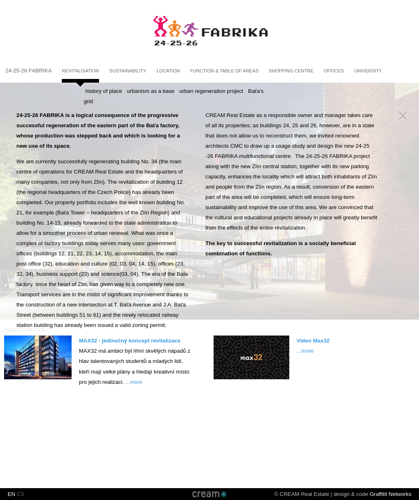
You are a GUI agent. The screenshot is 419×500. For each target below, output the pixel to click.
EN (12, 494)
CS (21, 494)
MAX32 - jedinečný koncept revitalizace (129, 341)
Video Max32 (313, 341)
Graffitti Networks (390, 494)
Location (168, 70)
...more (133, 382)
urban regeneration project (211, 91)
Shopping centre (291, 70)
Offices (334, 70)
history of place (104, 91)
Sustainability (127, 70)
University (368, 70)
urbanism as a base (150, 91)
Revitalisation (80, 70)
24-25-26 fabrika (28, 71)
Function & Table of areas (224, 70)
